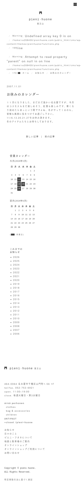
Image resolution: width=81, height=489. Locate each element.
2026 (16, 257)
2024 (16, 265)
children (11, 414)
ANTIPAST (10, 419)
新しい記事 (32, 136)
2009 (16, 322)
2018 (16, 288)
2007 (16, 330)
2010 (16, 318)
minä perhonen (14, 403)
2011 (16, 314)
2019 (16, 284)
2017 (16, 291)
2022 (16, 272)
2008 (16, 326)
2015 (16, 299)
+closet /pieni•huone (18, 422)
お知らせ (9, 430)
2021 (16, 276)
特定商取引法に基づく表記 (18, 480)
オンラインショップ (15, 445)
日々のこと (10, 434)
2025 (16, 261)
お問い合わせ (12, 453)
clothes (11, 407)
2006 (16, 334)
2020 (16, 280)
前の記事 (50, 136)
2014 (16, 303)
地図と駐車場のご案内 (17, 441)
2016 (16, 295)
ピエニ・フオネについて (18, 437)
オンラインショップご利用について (24, 449)
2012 (16, 311)
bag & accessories (18, 411)
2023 (16, 268)
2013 (16, 307)
